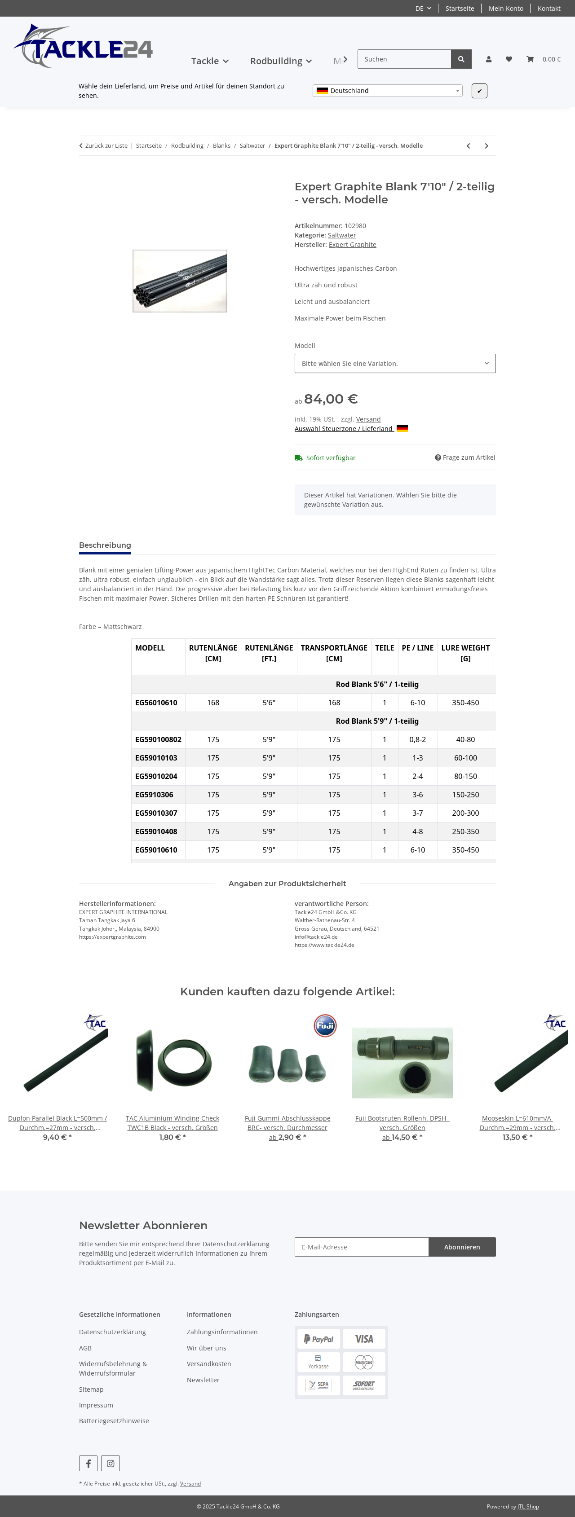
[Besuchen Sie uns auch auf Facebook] (88, 1463)
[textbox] (387, 91)
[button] (489, 59)
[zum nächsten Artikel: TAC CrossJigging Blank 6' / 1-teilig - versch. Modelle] (487, 145)
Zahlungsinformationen (222, 1332)
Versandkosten (209, 1363)
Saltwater (342, 235)
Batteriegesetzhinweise (114, 1420)
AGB (85, 1348)
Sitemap (91, 1389)
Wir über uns (206, 1348)
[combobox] (388, 90)
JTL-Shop (528, 1506)
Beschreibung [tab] (105, 545)
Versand (368, 419)
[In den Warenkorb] (86, 175)
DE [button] (420, 8)
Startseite (460, 8)
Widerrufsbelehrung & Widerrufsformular (113, 1368)
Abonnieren (462, 1247)
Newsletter (203, 1380)
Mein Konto (506, 8)
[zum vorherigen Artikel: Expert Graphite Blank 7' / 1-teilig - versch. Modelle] (468, 145)
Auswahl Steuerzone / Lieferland (351, 428)
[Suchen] (404, 59)
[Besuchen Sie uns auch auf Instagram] (110, 1463)
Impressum (96, 1405)
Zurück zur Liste (106, 145)
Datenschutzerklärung (236, 1244)
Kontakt (549, 8)
